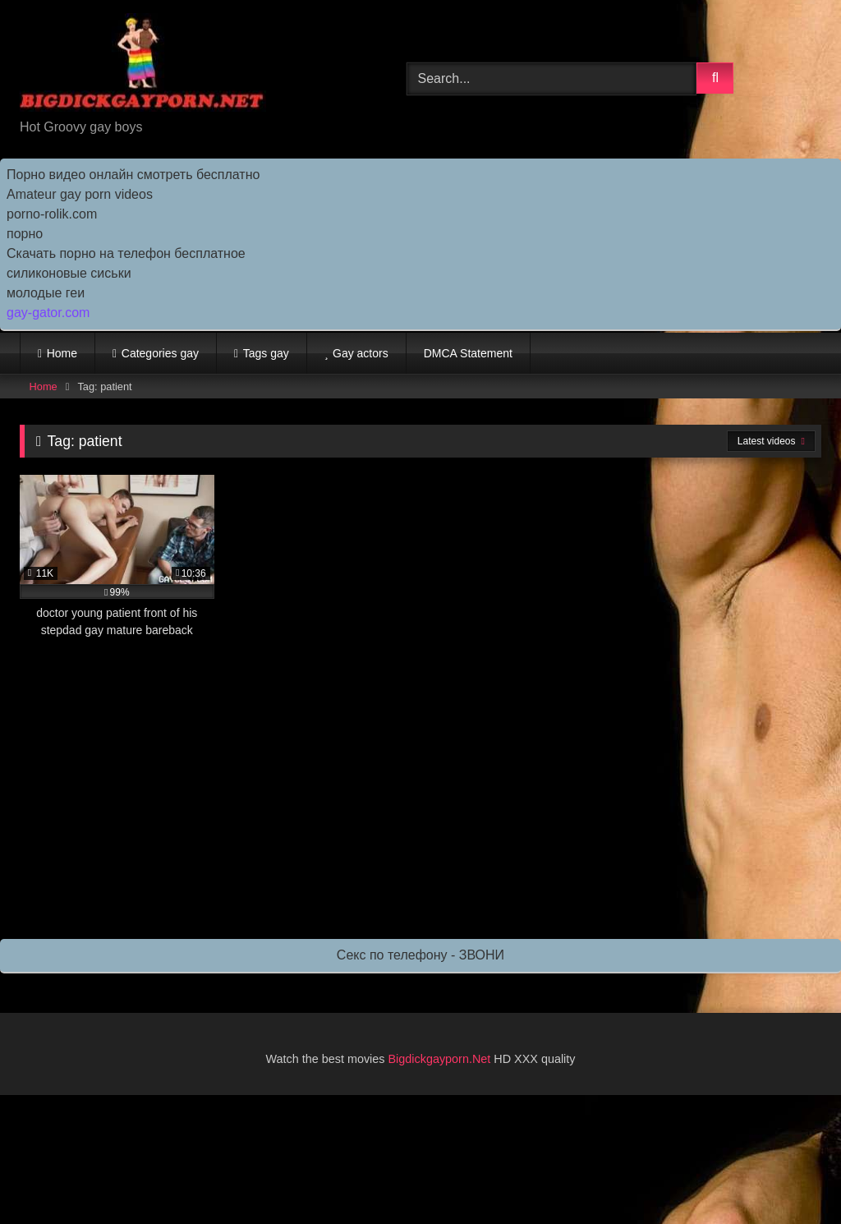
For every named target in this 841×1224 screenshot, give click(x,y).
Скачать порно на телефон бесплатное (126, 253)
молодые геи (46, 293)
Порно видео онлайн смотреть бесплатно (133, 175)
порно (25, 234)
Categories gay (160, 353)
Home (62, 353)
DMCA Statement (468, 353)
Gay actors (360, 353)
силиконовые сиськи (69, 273)
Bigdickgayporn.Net (441, 1058)
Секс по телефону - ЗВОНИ (420, 955)
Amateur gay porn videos (80, 194)
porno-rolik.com (52, 214)
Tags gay (266, 353)
